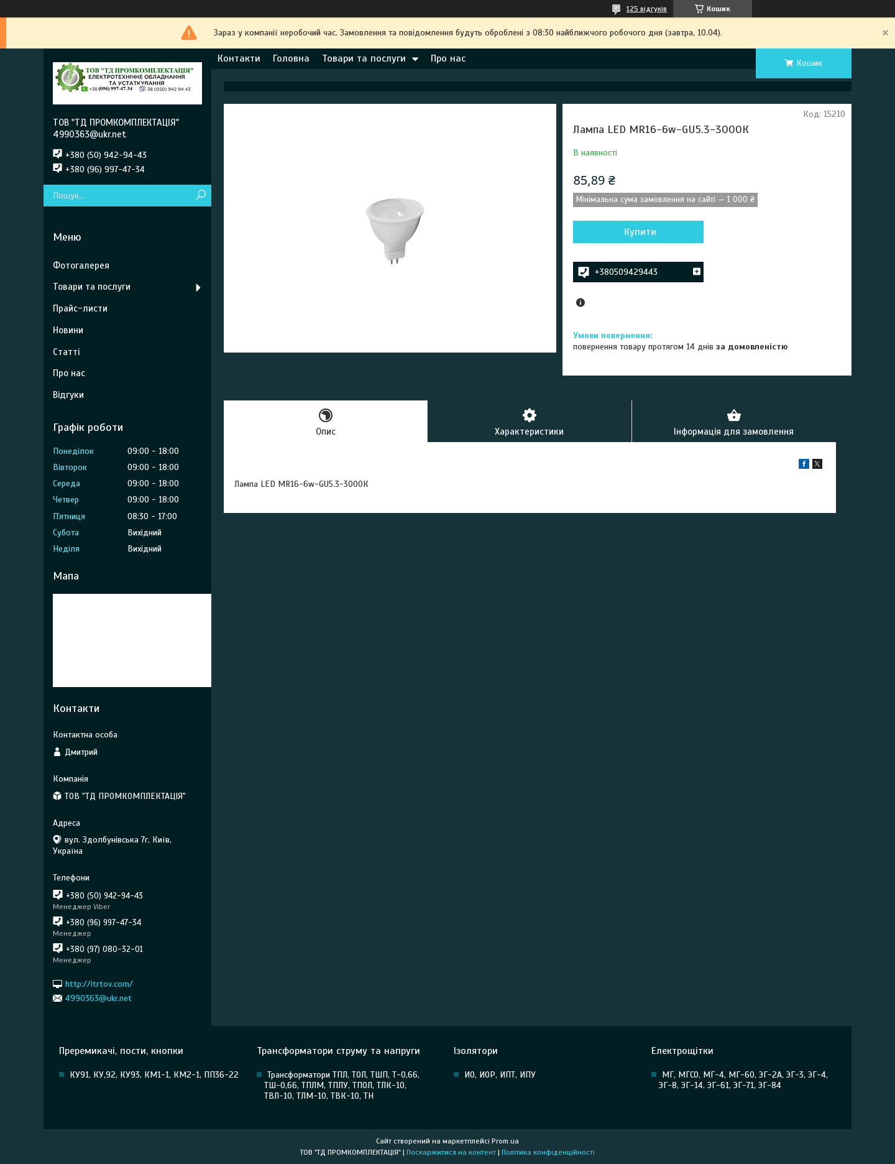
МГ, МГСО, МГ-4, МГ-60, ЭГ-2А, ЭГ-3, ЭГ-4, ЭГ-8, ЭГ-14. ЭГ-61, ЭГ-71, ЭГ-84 (743, 1080)
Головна (291, 58)
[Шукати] (200, 195)
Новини (68, 330)
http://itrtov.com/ (99, 983)
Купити (640, 232)
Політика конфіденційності (548, 1152)
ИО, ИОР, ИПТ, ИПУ (500, 1074)
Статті (66, 352)
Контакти (239, 58)
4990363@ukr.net (98, 998)
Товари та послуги (364, 58)
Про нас (448, 58)
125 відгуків (646, 8)
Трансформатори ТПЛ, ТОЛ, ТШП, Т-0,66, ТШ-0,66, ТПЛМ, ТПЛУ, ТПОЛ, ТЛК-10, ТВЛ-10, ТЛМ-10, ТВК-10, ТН (342, 1085)
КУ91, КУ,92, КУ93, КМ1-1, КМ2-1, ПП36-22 (154, 1074)
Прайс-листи (80, 308)
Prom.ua (505, 1141)
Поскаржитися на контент (451, 1152)
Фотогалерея (81, 265)
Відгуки (68, 394)
